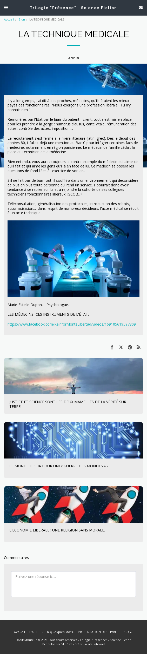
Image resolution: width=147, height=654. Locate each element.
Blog (21, 19)
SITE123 (66, 644)
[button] (5, 7)
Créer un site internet (90, 644)
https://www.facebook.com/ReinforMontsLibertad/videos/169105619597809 (72, 324)
